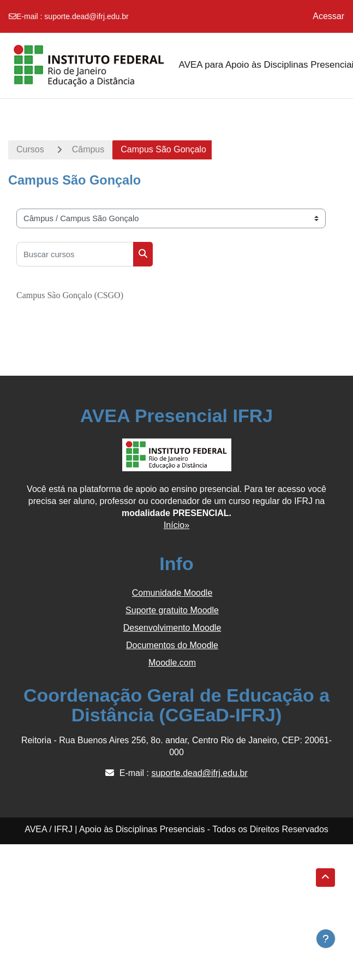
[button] (325, 877)
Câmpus (88, 149)
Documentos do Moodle (172, 645)
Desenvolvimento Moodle (172, 627)
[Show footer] (326, 939)
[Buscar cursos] (75, 254)
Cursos (30, 149)
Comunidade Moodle (172, 592)
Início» (176, 525)
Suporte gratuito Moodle (172, 610)
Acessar (328, 16)
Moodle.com (172, 662)
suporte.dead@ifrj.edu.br (86, 16)
